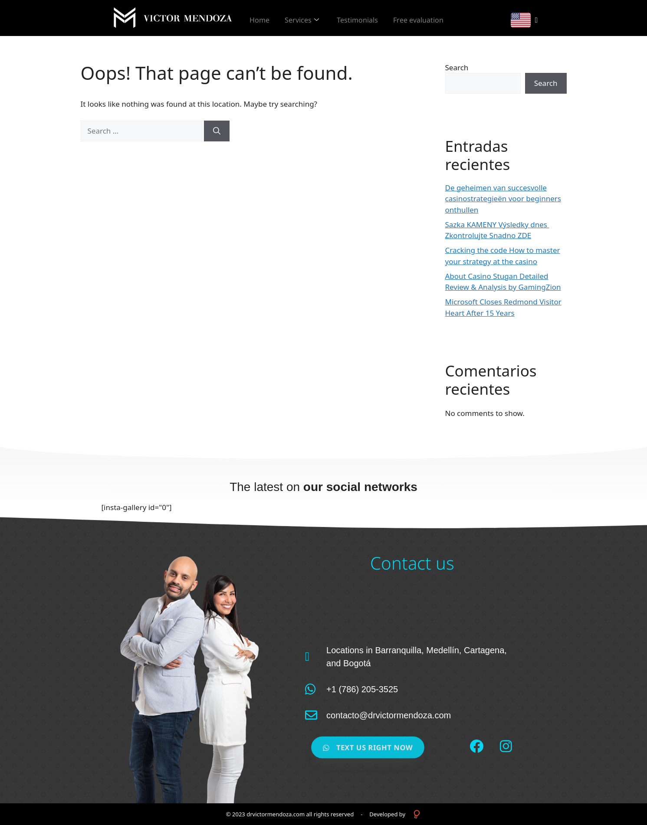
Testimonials (370, 18)
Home (264, 18)
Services (310, 18)
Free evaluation (436, 18)
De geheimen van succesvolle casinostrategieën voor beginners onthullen (503, 199)
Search (457, 67)
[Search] (217, 131)
